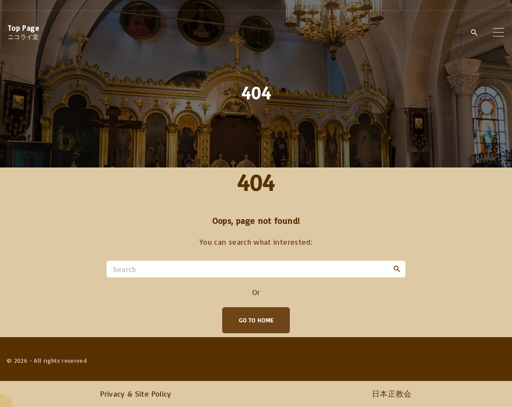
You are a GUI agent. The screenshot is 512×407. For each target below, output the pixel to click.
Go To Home (256, 320)
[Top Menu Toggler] (498, 32)
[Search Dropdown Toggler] (474, 32)
